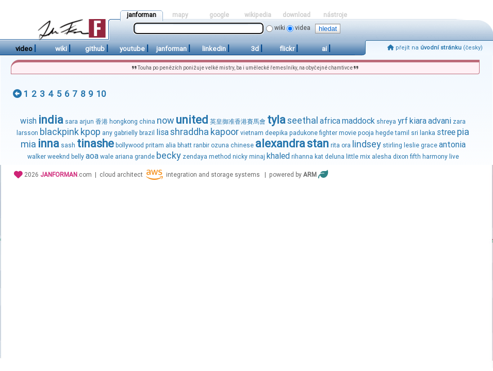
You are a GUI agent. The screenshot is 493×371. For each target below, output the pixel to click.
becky (168, 155)
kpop (90, 131)
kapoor (224, 131)
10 (101, 94)
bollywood (130, 145)
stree (446, 132)
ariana (124, 156)
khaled (278, 156)
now (165, 120)
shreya (386, 121)
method (220, 156)
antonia (452, 144)
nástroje (335, 15)
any (107, 133)
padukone (303, 133)
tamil (402, 133)
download (296, 15)
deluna (334, 156)
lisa (162, 132)
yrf (403, 121)
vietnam (252, 133)
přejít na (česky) (435, 47)
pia (463, 131)
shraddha (189, 131)
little (352, 156)
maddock (358, 121)
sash (68, 145)
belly (77, 156)
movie (347, 133)
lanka (427, 133)
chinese (242, 145)
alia (171, 145)
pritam (154, 145)
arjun (86, 121)
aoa (92, 156)
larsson (27, 133)
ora (346, 145)
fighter (328, 133)
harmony (435, 156)
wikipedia (257, 15)
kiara (417, 121)
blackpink (59, 131)
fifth (415, 156)
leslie (411, 145)
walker (36, 156)
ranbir (201, 145)
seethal (302, 120)
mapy (180, 15)
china (147, 121)
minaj (257, 156)
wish (28, 121)
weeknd (58, 156)
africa (330, 121)
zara (459, 121)
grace (429, 145)
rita (335, 145)
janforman (141, 15)
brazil (147, 133)
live (454, 156)
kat (319, 156)
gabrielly (126, 133)
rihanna (302, 156)
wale (106, 156)
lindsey (366, 144)
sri (414, 133)
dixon (400, 156)
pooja (366, 133)
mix (365, 156)
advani (439, 121)
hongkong (123, 121)
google (219, 15)
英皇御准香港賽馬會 (238, 121)
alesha (381, 156)
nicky (240, 156)
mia (28, 144)
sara (71, 121)
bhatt (184, 145)
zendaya (195, 156)
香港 (101, 121)
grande (145, 156)
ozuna (220, 145)
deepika (276, 133)
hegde (384, 133)
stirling (392, 145)
